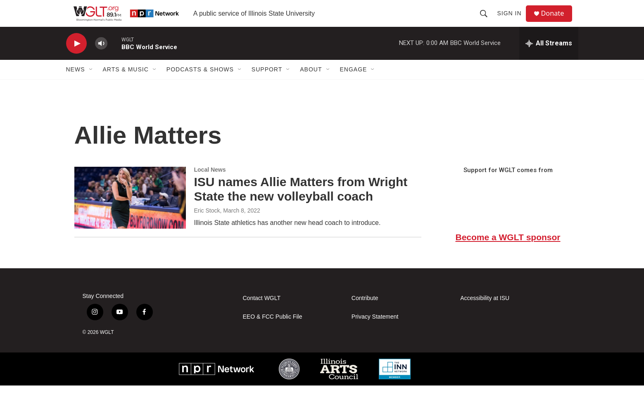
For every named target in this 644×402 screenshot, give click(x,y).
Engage (353, 86)
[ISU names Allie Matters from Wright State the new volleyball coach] (130, 214)
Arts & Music (126, 86)
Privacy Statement (375, 333)
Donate (557, 21)
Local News (210, 186)
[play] (76, 60)
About (311, 86)
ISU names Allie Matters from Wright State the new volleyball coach (301, 206)
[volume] (101, 60)
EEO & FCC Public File (272, 333)
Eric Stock (207, 227)
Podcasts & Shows (200, 86)
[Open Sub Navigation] (91, 86)
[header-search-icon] (487, 21)
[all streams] (548, 59)
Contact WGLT (262, 315)
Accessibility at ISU (484, 315)
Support (267, 86)
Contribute (365, 315)
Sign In (512, 21)
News (75, 86)
